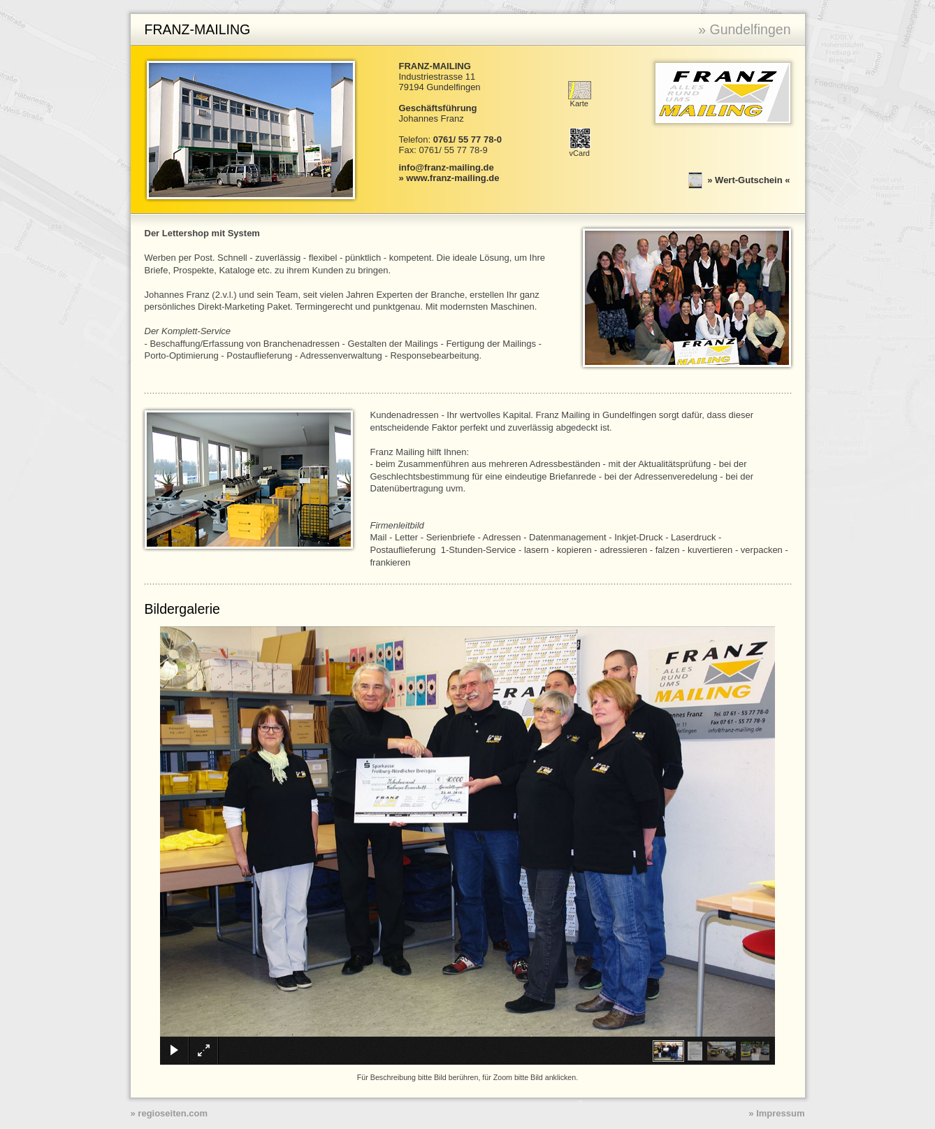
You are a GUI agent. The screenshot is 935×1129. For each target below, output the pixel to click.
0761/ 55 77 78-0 (467, 139)
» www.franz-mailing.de (449, 178)
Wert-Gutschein (749, 179)
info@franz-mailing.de (446, 167)
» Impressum (776, 1113)
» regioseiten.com (169, 1113)
